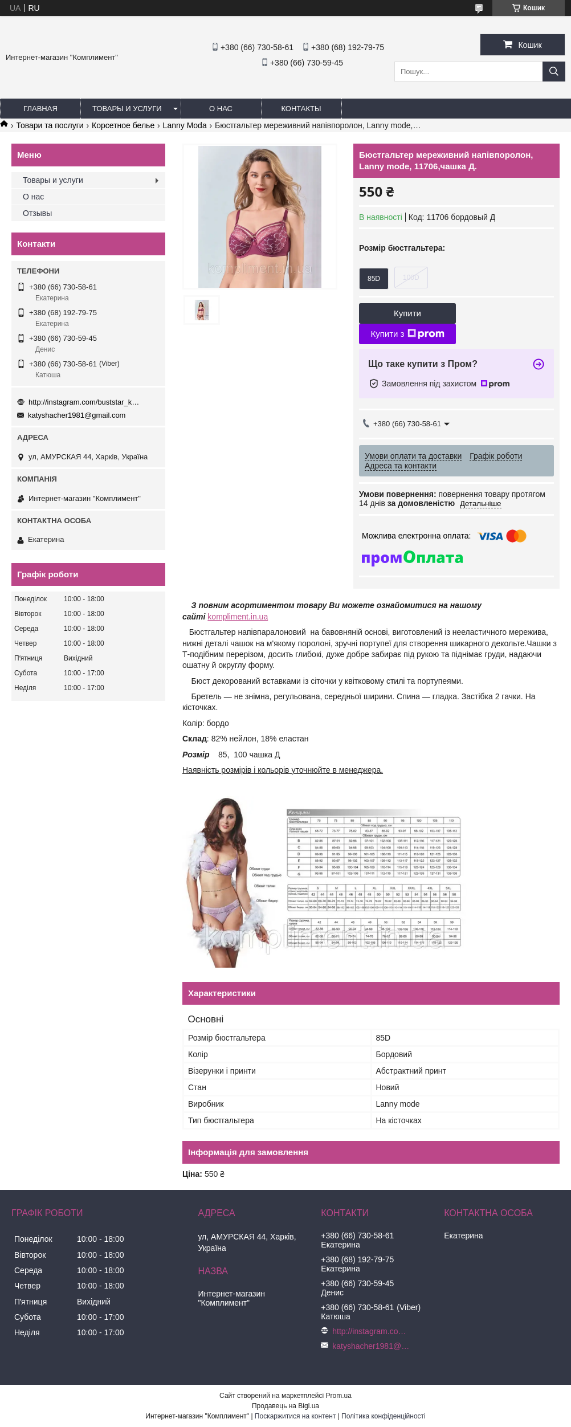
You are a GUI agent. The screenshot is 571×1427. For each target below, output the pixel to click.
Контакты (301, 108)
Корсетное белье (123, 125)
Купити (407, 313)
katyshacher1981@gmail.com (76, 415)
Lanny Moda (185, 125)
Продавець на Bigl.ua (285, 1406)
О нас (221, 108)
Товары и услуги (127, 108)
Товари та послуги (49, 125)
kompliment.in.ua (237, 616)
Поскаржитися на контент (295, 1416)
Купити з (407, 334)
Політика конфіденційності (383, 1416)
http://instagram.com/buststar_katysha (85, 402)
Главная (40, 108)
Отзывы (37, 213)
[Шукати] (554, 71)
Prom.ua (339, 1396)
